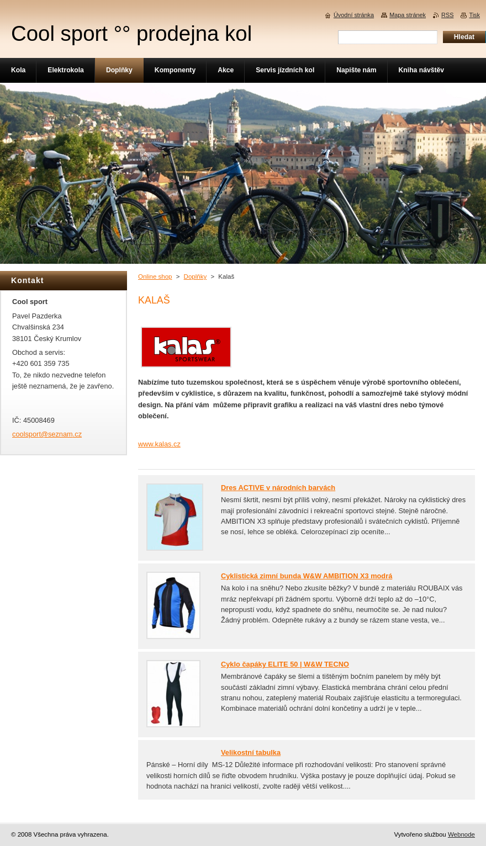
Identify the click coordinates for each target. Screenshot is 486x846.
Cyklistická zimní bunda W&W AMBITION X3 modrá (306, 576)
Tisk (474, 15)
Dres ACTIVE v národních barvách (278, 487)
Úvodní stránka (354, 15)
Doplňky (195, 276)
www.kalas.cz (159, 444)
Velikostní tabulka (251, 752)
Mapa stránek (407, 15)
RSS (447, 15)
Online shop (155, 276)
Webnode (461, 834)
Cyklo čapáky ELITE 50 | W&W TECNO (285, 664)
